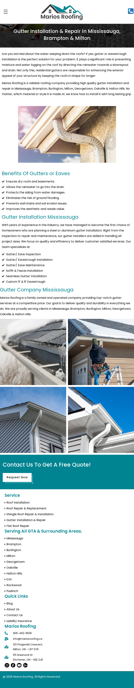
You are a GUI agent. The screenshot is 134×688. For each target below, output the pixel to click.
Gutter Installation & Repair (26, 520)
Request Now (17, 477)
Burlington (13, 550)
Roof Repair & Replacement (26, 508)
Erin (9, 579)
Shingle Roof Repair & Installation (30, 514)
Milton (10, 556)
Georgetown (15, 562)
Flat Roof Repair (17, 526)
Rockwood (13, 585)
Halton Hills (14, 573)
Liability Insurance (19, 621)
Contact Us (14, 615)
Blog (9, 603)
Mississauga (14, 538)
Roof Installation (18, 502)
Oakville (12, 568)
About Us (12, 609)
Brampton (13, 544)
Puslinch (12, 591)
